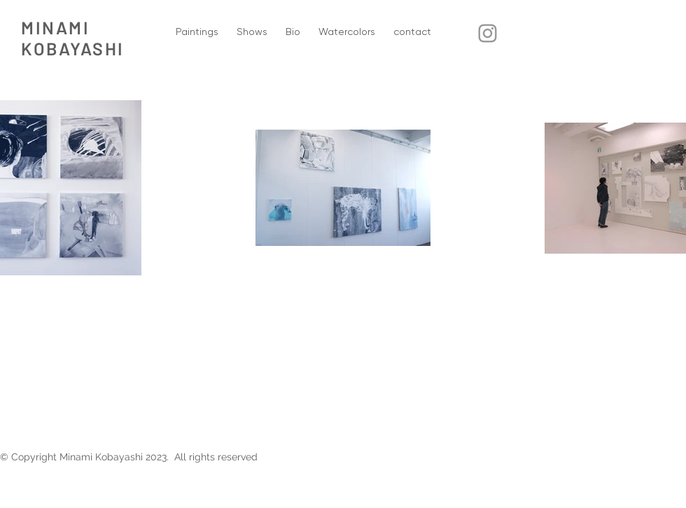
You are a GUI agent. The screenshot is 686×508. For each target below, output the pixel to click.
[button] (197, 32)
